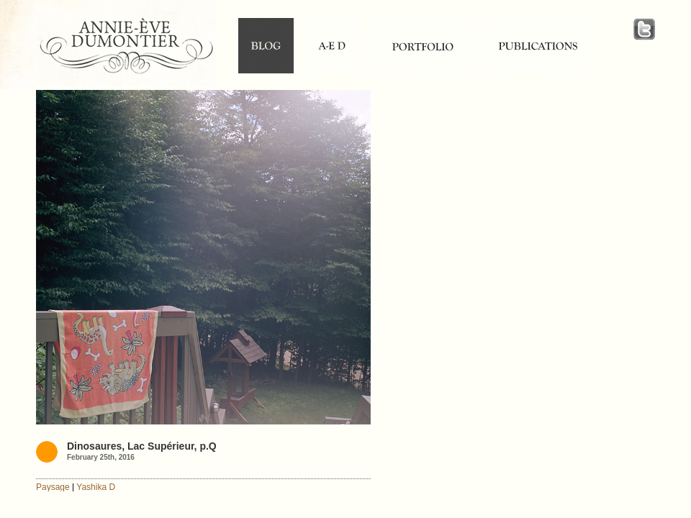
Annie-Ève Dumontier (126, 48)
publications (538, 45)
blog (266, 45)
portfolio (423, 45)
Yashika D (95, 487)
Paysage (53, 487)
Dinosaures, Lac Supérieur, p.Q (142, 446)
